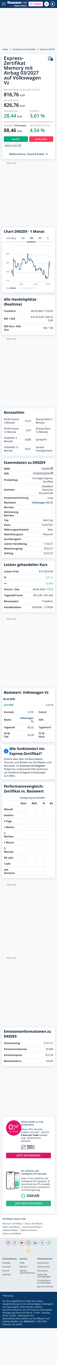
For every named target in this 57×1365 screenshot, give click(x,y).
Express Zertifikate (11, 1233)
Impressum (43, 1263)
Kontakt (6, 1263)
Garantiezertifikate (31, 1226)
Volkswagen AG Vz (23, 125)
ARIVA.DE (28, 1321)
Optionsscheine (29, 1230)
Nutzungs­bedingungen (44, 1275)
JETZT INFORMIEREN (28, 1155)
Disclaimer (42, 1271)
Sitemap (6, 1274)
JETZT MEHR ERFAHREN (28, 1203)
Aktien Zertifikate (11, 1226)
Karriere (6, 1267)
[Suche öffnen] (46, 4)
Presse (5, 1271)
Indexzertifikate (10, 1230)
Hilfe (22, 1263)
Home (5, 49)
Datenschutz (43, 1267)
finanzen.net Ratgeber (32, 765)
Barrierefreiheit (45, 1287)
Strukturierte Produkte (24, 49)
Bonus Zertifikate (33, 1223)
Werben (24, 1267)
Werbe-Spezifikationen (27, 1272)
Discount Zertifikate (12, 1223)
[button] (35, 4)
